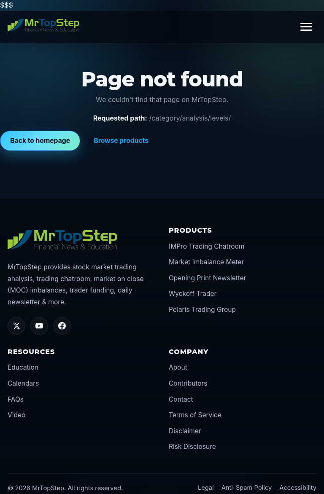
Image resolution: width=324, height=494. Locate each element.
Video (16, 415)
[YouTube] (39, 326)
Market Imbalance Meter (206, 262)
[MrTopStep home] (43, 25)
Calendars (23, 383)
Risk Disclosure (192, 447)
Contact (181, 399)
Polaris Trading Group (202, 310)
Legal (206, 487)
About (178, 367)
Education (23, 367)
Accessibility (297, 487)
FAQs (16, 399)
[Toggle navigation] (306, 27)
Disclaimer (185, 431)
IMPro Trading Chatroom (206, 246)
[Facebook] (62, 326)
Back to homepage (40, 141)
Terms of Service (195, 415)
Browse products (121, 141)
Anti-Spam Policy (246, 487)
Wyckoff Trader (192, 294)
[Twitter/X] (16, 326)
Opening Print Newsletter (207, 278)
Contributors (188, 383)
